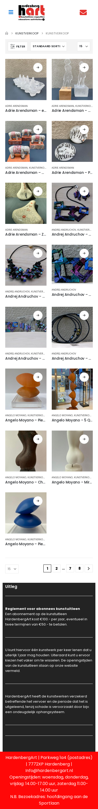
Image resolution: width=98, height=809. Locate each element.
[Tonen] (83, 46)
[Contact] (84, 12)
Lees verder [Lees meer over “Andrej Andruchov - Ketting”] (84, 191)
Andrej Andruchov (64, 229)
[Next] (89, 569)
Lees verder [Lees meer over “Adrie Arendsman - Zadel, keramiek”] (38, 191)
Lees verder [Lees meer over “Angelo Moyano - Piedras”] (38, 377)
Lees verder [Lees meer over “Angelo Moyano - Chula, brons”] (38, 439)
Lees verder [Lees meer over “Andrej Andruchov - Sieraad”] (84, 253)
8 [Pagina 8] (79, 568)
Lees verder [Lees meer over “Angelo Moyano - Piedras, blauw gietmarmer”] (38, 501)
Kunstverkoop (84, 106)
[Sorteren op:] (48, 46)
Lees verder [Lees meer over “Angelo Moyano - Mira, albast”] (84, 439)
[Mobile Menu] (11, 12)
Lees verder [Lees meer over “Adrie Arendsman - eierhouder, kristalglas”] (38, 67)
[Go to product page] (26, 79)
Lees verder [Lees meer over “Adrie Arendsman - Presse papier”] (84, 129)
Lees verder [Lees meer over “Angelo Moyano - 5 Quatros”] (84, 377)
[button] (18, 46)
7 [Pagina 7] (70, 568)
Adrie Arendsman (16, 106)
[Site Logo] (32, 12)
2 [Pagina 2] (56, 568)
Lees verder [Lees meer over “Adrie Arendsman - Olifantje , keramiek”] (38, 129)
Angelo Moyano (15, 415)
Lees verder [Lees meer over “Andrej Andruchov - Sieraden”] (38, 315)
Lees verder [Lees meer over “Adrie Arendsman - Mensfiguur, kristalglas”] (84, 67)
